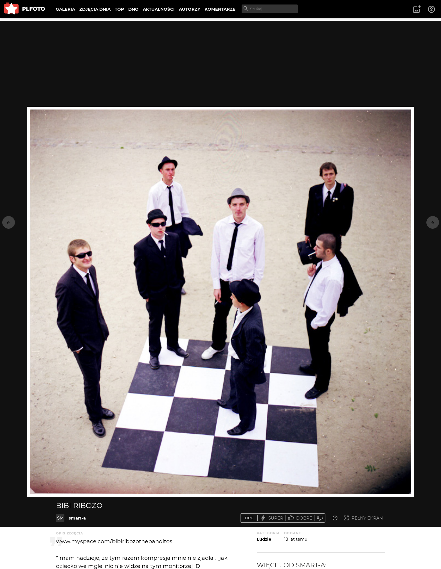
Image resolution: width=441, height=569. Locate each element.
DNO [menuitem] (133, 9)
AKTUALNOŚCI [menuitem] (159, 9)
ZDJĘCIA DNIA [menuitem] (95, 9)
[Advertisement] (220, 60)
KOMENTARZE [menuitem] (219, 9)
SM (60, 518)
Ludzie (264, 539)
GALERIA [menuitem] (65, 9)
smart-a (77, 518)
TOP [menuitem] (119, 9)
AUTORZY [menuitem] (189, 9)
